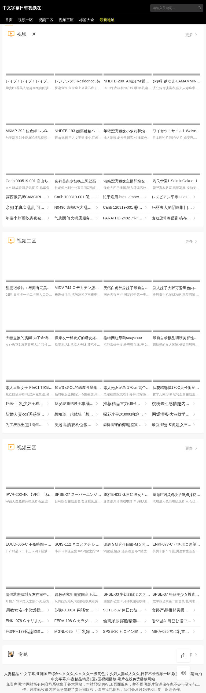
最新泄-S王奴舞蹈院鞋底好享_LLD (176, 425)
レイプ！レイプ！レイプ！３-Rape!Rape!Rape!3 (49, 81)
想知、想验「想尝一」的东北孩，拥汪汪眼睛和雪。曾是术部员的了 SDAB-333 (78, 414)
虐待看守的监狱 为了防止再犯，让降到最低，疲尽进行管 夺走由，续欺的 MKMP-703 (127, 425)
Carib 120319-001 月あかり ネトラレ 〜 (127, 207)
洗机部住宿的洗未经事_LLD (78, 425)
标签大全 (86, 20)
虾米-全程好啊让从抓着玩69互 (30, 403)
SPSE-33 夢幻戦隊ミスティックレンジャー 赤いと (148, 594)
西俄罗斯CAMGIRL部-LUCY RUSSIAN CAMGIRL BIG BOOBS (30, 197)
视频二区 (45, 20)
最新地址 (107, 20)
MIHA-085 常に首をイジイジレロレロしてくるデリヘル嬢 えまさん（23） (176, 631)
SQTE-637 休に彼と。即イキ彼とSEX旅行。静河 (127, 610)
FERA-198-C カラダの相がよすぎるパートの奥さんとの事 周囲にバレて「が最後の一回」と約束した (78, 621)
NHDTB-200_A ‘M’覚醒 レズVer (133, 81)
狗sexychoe (123, 338)
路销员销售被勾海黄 (176, 610)
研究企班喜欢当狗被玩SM (97, 594)
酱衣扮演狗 (176, 403)
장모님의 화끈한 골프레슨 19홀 (176, 621)
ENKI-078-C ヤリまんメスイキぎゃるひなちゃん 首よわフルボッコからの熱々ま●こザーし (30, 621)
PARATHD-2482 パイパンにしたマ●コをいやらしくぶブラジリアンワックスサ (127, 218)
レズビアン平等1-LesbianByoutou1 (176, 197)
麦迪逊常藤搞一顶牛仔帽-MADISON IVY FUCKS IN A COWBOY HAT (176, 218)
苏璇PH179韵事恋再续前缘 (30, 631)
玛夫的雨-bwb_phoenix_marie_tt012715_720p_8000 (176, 207)
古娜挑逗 (127, 403)
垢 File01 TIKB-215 (31, 387)
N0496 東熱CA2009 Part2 (78, 207)
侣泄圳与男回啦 (43, 594)
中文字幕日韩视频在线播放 (21, 9)
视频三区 (66, 20)
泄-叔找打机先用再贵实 (176, 414)
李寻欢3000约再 (127, 414)
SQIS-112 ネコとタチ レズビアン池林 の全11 (102, 544)
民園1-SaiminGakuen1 (175, 181)
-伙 (30, 610)
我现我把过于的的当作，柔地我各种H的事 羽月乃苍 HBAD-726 (78, 403)
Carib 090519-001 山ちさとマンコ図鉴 (40, 181)
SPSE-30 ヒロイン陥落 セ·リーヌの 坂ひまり (127, 631)
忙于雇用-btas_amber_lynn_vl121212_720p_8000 (127, 197)
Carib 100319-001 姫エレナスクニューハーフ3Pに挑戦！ (78, 197)
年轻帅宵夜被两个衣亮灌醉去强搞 (30, 218)
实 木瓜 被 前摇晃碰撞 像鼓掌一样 (30, 207)
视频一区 (25, 20)
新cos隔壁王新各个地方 (30, 414)
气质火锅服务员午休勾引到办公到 (78, 218)
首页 (9, 20)
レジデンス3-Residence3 (77, 81)
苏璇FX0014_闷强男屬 (78, 610)
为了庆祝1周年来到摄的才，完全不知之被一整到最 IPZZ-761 (30, 425)
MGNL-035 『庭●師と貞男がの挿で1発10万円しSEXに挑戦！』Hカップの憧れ (78, 631)
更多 (191, 35)
